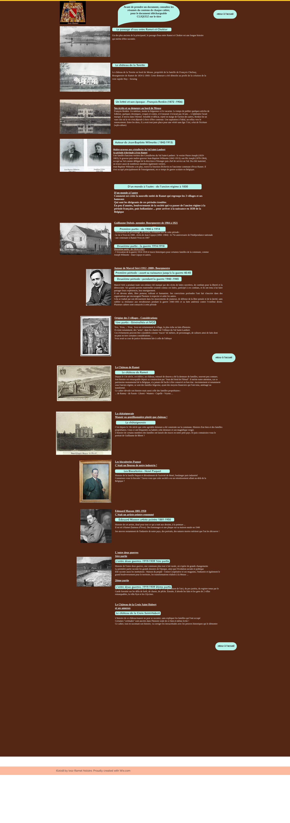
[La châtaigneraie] (135, 423)
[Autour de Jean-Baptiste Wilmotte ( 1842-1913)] (144, 142)
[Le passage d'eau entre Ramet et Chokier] (141, 29)
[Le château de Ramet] (135, 372)
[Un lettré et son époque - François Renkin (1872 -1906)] (149, 102)
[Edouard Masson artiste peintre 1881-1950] (144, 519)
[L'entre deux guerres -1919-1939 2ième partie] (143, 587)
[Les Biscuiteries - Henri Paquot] (142, 471)
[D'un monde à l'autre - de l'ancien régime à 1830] (158, 186)
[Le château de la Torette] (130, 65)
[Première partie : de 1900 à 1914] (140, 229)
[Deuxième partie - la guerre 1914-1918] (140, 246)
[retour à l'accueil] (225, 14)
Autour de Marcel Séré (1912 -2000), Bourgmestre (142, 268)
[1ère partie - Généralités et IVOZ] (135, 322)
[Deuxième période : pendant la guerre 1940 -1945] (148, 279)
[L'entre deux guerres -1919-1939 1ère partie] (142, 561)
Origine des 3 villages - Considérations (135, 318)
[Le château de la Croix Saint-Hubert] (138, 613)
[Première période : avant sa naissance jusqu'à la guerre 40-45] (153, 273)
